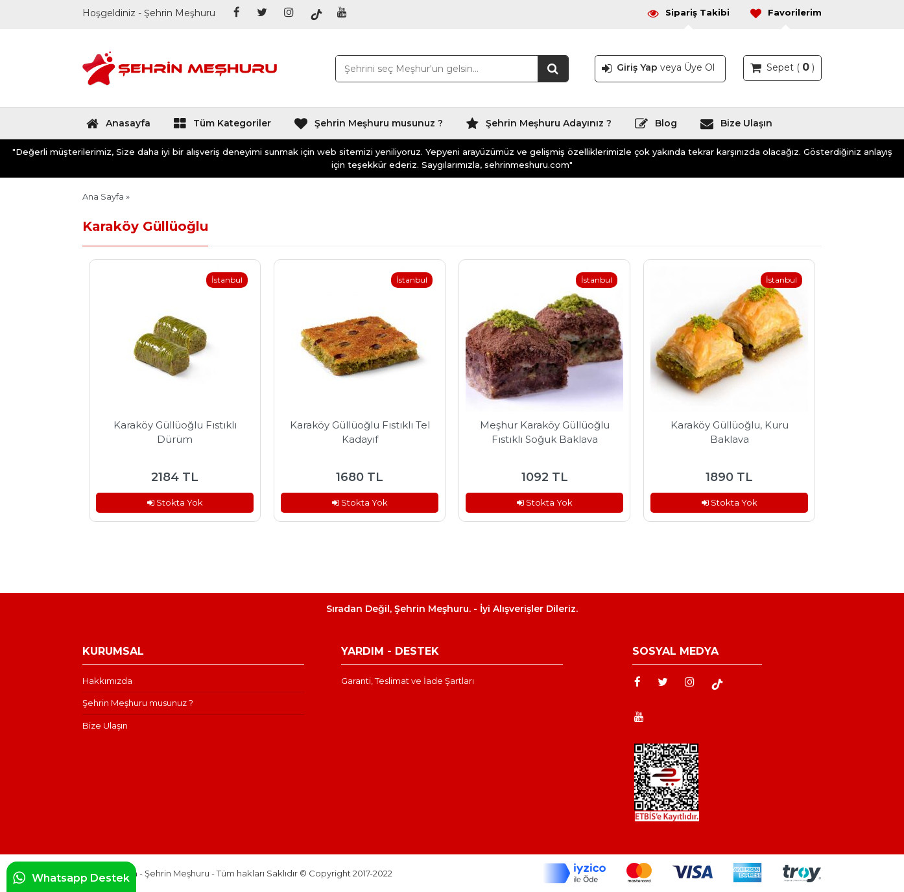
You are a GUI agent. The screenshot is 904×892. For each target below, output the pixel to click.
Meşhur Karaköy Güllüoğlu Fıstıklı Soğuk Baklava (545, 432)
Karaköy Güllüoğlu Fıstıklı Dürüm (175, 432)
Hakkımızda (107, 680)
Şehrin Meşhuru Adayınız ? (539, 126)
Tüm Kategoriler (222, 126)
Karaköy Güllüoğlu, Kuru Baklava (730, 432)
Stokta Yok (175, 502)
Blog (655, 126)
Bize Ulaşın (736, 126)
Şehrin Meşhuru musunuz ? (368, 126)
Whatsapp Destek (71, 878)
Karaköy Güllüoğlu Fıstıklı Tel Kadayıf (360, 432)
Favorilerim (785, 12)
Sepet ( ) (782, 67)
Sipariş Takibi (688, 12)
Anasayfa (118, 126)
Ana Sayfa (103, 196)
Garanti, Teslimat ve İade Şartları (407, 680)
